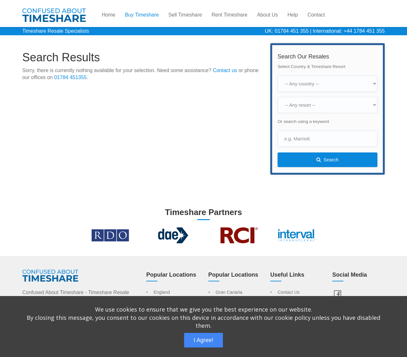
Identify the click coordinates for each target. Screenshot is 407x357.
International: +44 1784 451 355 (349, 31)
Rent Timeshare (229, 14)
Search (327, 159)
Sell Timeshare (185, 14)
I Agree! (203, 340)
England (162, 292)
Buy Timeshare (142, 14)
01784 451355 (70, 77)
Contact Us (289, 292)
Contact (316, 14)
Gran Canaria (229, 292)
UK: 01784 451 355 (287, 31)
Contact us (225, 70)
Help (292, 14)
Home (108, 14)
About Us (267, 14)
